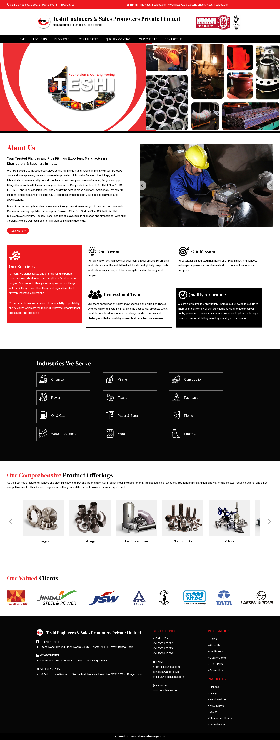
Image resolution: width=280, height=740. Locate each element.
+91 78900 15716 (162, 653)
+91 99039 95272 (30, 4)
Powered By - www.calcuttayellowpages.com (140, 736)
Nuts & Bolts (216, 705)
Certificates (89, 39)
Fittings (213, 693)
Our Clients (148, 39)
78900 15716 (66, 4)
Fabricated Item (218, 699)
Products (63, 39)
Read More (18, 230)
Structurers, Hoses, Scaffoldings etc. (220, 721)
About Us (40, 39)
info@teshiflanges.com (153, 4)
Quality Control (119, 39)
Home (22, 39)
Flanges (213, 686)
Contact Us (173, 39)
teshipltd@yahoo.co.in (182, 4)
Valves (212, 711)
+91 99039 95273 (162, 648)
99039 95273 (49, 4)
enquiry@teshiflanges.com (213, 4)
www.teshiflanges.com (165, 690)
